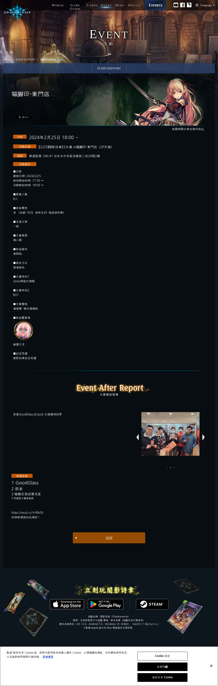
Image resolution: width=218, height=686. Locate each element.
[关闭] (211, 665)
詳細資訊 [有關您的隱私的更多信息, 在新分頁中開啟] (48, 656)
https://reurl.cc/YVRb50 (27, 512)
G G (75, 7)
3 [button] (174, 468)
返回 (109, 538)
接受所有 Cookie (162, 677)
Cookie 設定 (162, 656)
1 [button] (167, 468)
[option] (170, 434)
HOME (7, 59)
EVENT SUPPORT (25, 59)
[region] (109, 666)
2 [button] (170, 468)
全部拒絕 (162, 666)
